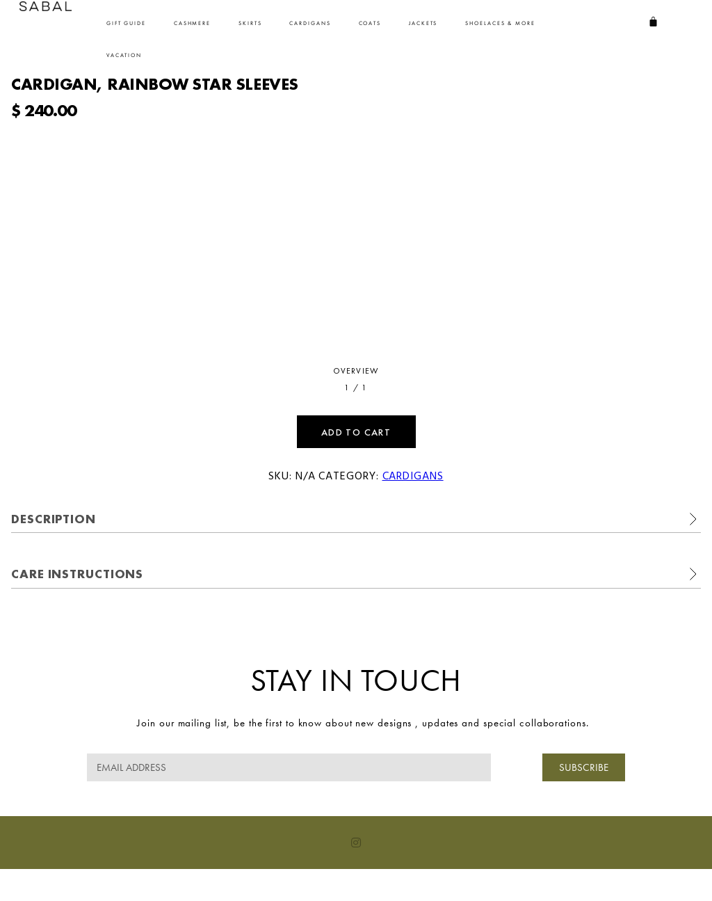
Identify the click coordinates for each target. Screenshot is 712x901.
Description (53, 519)
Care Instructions (77, 574)
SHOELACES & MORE (500, 22)
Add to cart (356, 432)
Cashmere (192, 22)
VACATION (124, 54)
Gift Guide (126, 22)
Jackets (423, 22)
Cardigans (309, 22)
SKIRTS (249, 22)
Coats (370, 22)
